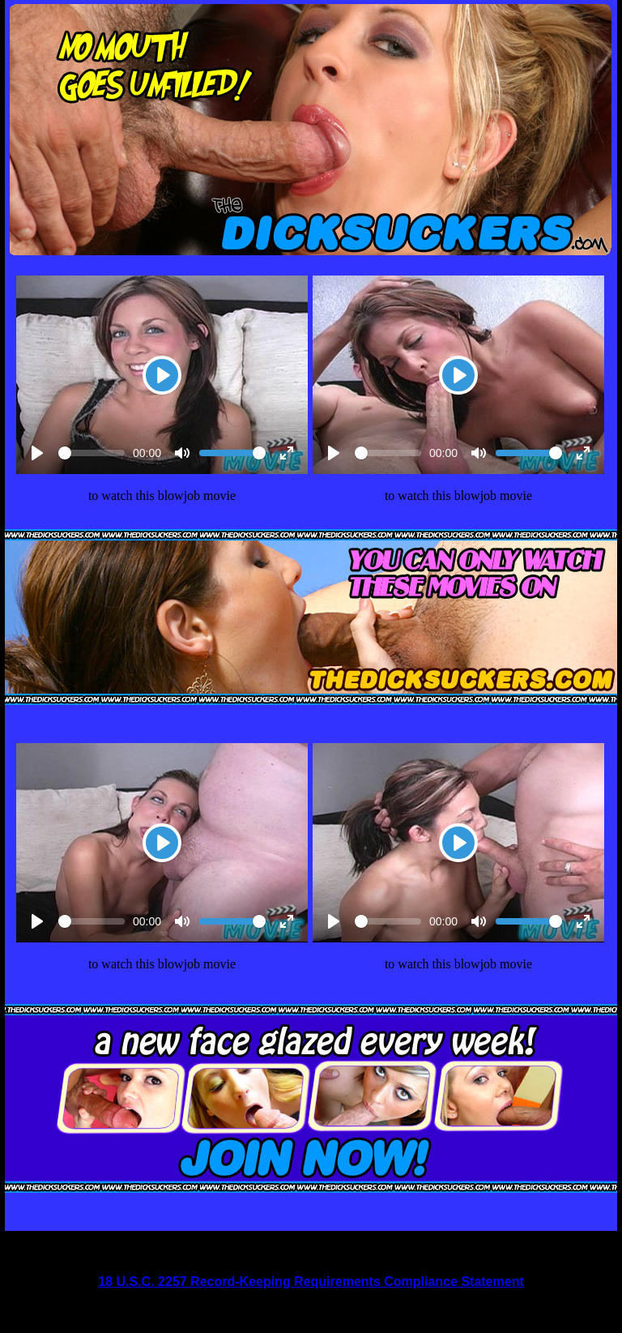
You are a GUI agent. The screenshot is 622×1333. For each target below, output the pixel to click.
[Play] (162, 375)
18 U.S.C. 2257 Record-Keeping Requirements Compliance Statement (310, 1281)
